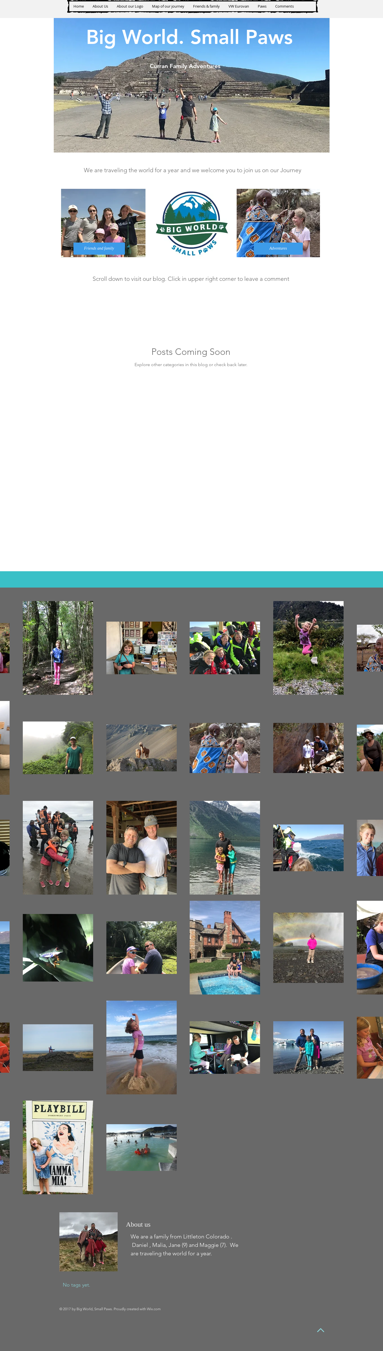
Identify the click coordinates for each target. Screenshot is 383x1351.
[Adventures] (278, 249)
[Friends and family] (99, 249)
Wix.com (154, 1309)
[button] (262, 6)
